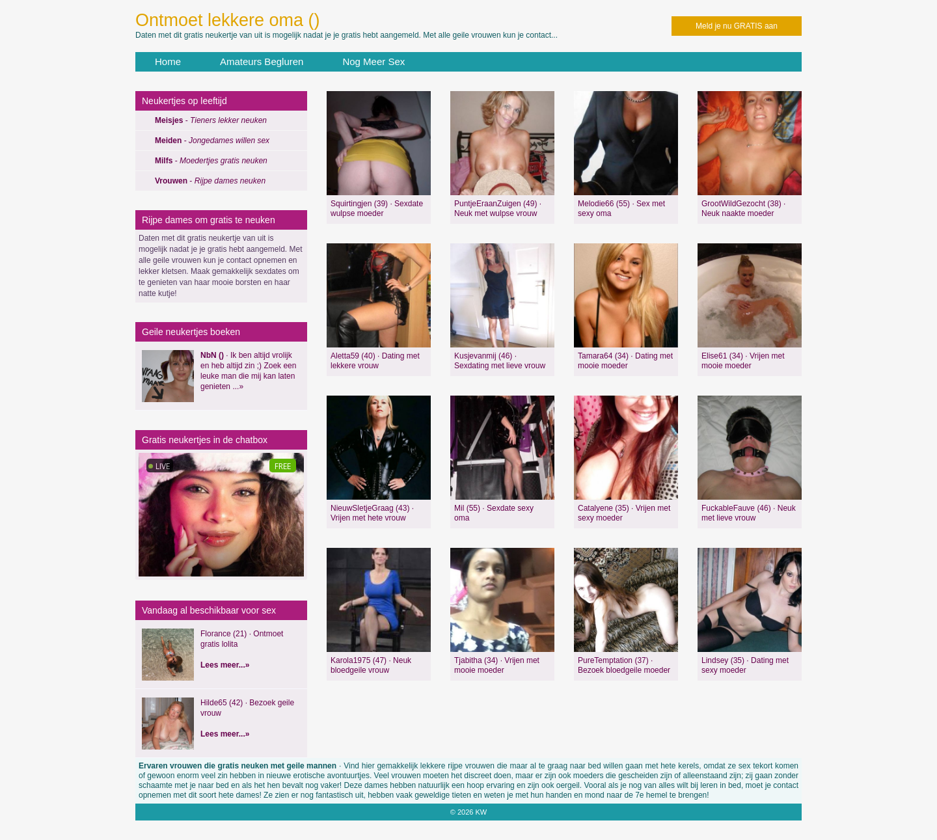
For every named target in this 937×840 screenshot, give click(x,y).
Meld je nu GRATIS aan (737, 26)
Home (168, 61)
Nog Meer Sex (373, 61)
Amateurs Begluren (261, 61)
